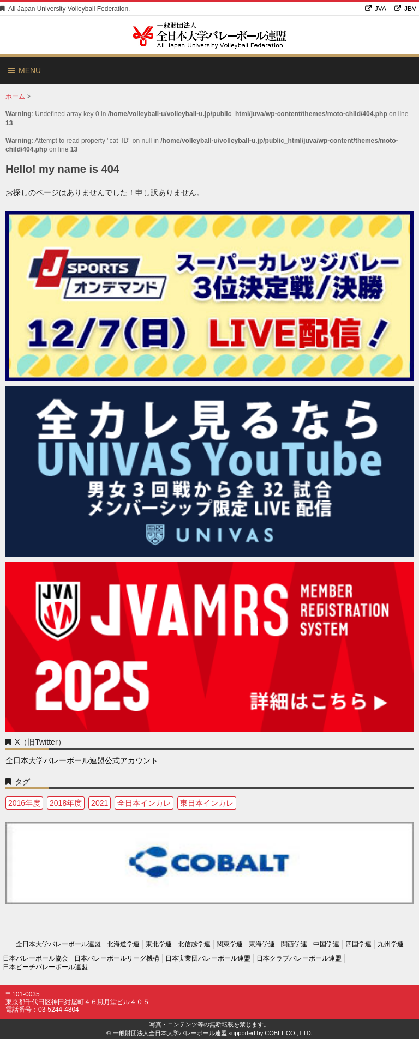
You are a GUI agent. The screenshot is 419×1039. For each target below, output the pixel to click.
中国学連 (326, 944)
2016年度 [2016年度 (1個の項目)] (24, 803)
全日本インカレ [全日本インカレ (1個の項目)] (144, 803)
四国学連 (358, 944)
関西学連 (294, 944)
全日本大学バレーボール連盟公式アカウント (81, 760)
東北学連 (159, 944)
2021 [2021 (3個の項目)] (99, 803)
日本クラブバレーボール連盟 (299, 958)
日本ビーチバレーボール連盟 (45, 967)
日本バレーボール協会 (35, 958)
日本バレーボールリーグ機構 (116, 958)
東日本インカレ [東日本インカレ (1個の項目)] (207, 803)
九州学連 (391, 944)
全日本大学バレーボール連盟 (58, 944)
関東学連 (230, 944)
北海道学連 (123, 944)
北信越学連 (194, 944)
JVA (375, 9)
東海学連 (262, 944)
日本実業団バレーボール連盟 (207, 958)
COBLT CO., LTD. (288, 1033)
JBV (405, 9)
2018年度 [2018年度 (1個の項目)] (66, 803)
